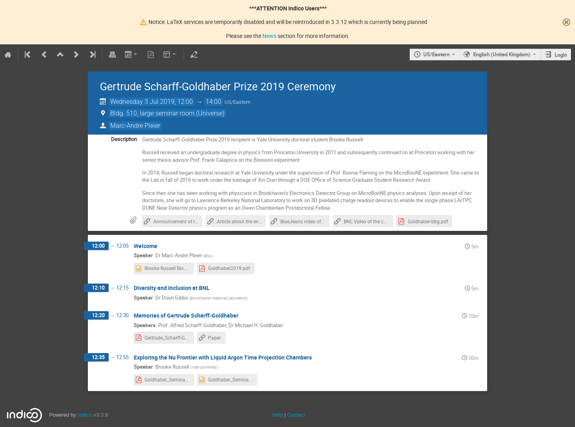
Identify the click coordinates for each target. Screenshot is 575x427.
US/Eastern (436, 54)
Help (277, 414)
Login (561, 54)
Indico (85, 414)
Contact (296, 414)
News (269, 36)
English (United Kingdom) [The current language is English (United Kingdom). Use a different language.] (502, 54)
